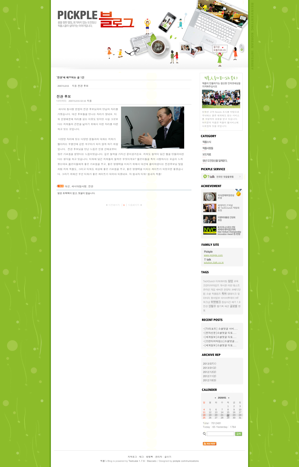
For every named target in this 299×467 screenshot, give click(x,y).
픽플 (102, 460)
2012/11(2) (209, 376)
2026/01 (222, 397)
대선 (67, 186)
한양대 (227, 289)
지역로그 (132, 456)
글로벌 (233, 306)
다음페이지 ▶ (135, 204)
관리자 (158, 456)
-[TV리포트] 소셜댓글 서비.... (220, 328)
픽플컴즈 (216, 293)
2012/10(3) (209, 380)
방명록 (149, 456)
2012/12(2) (209, 372)
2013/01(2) (209, 367)
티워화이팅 (221, 281)
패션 (226, 306)
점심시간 (226, 302)
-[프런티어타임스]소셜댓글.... (220, 341)
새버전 (219, 289)
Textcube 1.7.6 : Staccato (142, 460)
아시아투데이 (227, 297)
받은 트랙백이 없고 (67, 193)
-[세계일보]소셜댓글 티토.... (220, 337)
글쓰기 (167, 456)
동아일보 (215, 297)
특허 (224, 294)
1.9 (238, 302)
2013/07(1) (209, 363)
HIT (237, 297)
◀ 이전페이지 (113, 204)
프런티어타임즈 (211, 285)
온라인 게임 (209, 289)
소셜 (208, 293)
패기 (234, 302)
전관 (90, 186)
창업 (230, 281)
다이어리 (61, 100)
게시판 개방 (226, 285)
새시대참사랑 (79, 186)
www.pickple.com (213, 255)
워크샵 (206, 302)
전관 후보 (83, 85)
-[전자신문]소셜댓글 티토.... (220, 332)
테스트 (236, 285)
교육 (236, 281)
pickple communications (186, 460)
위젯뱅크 (216, 302)
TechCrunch (209, 281)
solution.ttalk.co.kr (214, 262)
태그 (141, 456)
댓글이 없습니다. (86, 193)
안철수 (212, 306)
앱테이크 (232, 293)
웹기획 (220, 306)
